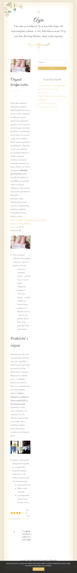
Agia (39, 20)
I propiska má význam (47, 103)
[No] (74, 567)
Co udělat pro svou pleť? (47, 106)
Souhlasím (38, 569)
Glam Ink (53, 560)
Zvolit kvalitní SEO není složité (27, 536)
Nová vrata (42, 92)
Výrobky (25, 519)
